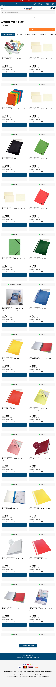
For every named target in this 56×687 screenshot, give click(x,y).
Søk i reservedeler (40, 4)
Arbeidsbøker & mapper (8, 34)
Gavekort (29, 4)
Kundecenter (22, 4)
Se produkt (14, 79)
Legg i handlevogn (14, 74)
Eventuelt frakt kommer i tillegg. (7, 69)
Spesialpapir (43, 34)
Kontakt (28, 680)
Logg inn (53, 4)
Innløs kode (34, 4)
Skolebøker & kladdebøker (31, 34)
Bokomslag (19, 34)
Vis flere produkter (28, 645)
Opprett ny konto (47, 4)
